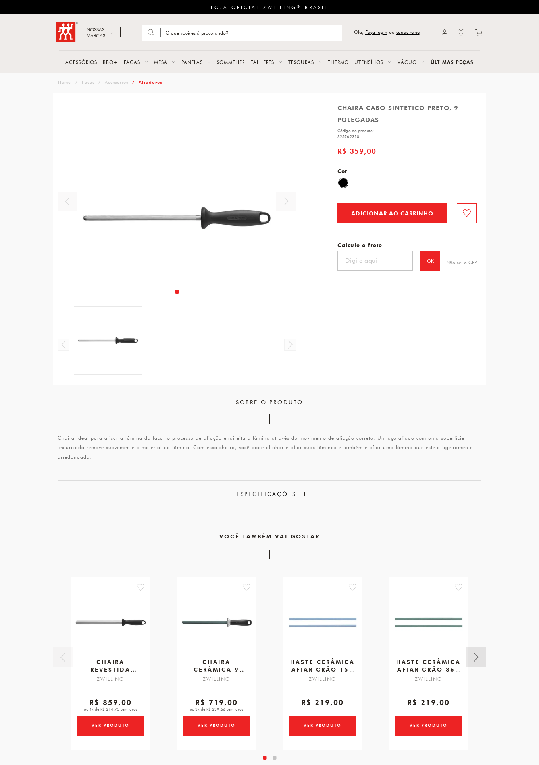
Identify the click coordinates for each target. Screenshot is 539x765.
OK (430, 261)
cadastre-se (408, 32)
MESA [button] (160, 62)
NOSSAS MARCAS (96, 32)
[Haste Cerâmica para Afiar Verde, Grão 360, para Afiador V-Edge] (428, 625)
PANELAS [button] (192, 62)
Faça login (376, 32)
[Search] (250, 33)
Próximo (286, 201)
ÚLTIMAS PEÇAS (452, 62)
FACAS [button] (132, 62)
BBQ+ (110, 62)
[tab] (177, 292)
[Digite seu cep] (375, 261)
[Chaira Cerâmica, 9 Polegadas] (216, 625)
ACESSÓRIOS (81, 62)
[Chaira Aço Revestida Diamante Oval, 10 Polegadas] (110, 625)
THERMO (338, 62)
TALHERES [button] (262, 62)
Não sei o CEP (461, 262)
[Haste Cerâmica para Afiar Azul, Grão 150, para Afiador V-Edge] (322, 625)
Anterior (67, 201)
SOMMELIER (231, 62)
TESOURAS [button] (301, 62)
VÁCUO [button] (407, 62)
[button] (150, 587)
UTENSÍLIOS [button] (368, 62)
